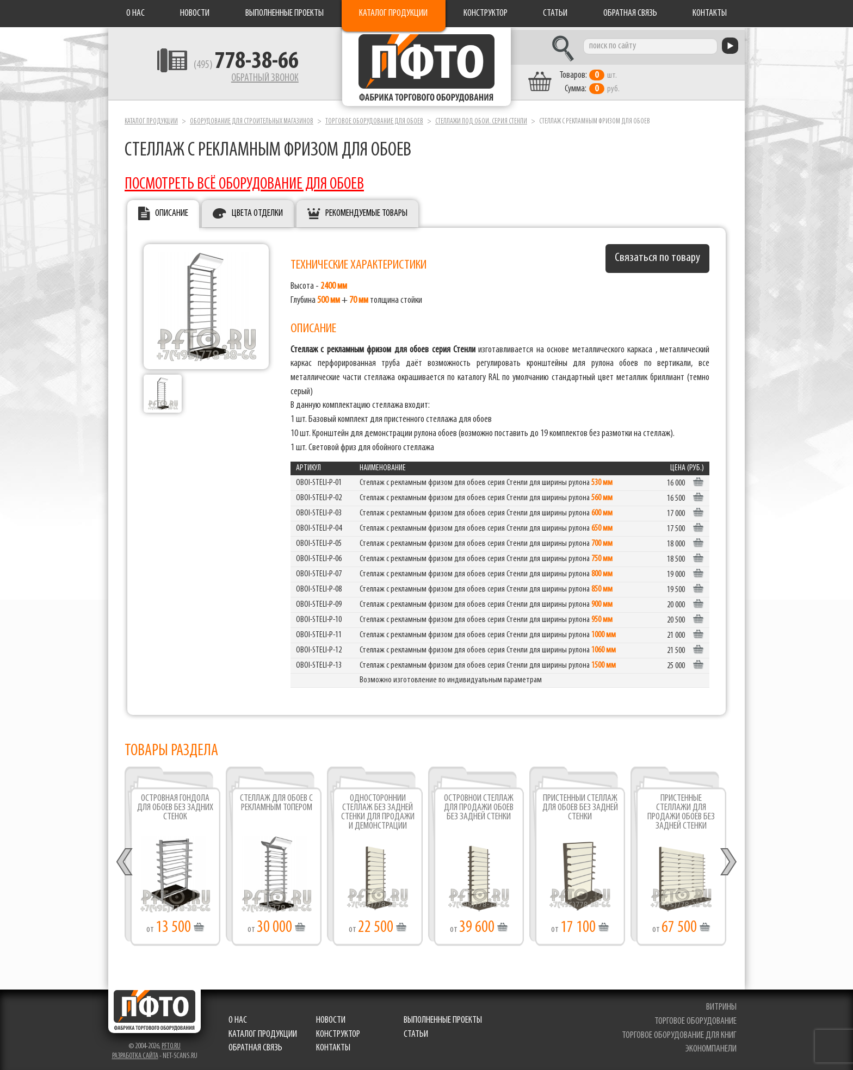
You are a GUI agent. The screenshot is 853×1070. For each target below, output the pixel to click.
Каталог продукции (393, 13)
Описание (171, 211)
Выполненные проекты (284, 13)
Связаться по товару (657, 256)
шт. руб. (598, 80)
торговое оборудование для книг (679, 1033)
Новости (194, 13)
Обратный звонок (255, 78)
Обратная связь (630, 13)
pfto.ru (171, 1044)
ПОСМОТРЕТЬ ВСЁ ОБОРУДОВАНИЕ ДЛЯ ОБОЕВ (244, 181)
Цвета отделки (257, 211)
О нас (135, 13)
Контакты (710, 13)
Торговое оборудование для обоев (374, 118)
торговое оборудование (695, 1018)
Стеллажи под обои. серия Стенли (481, 118)
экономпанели (711, 1047)
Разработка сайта (135, 1054)
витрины (721, 1005)
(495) (236, 65)
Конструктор (485, 13)
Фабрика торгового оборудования (426, 68)
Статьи (555, 13)
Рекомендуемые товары (366, 211)
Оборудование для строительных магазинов (251, 118)
